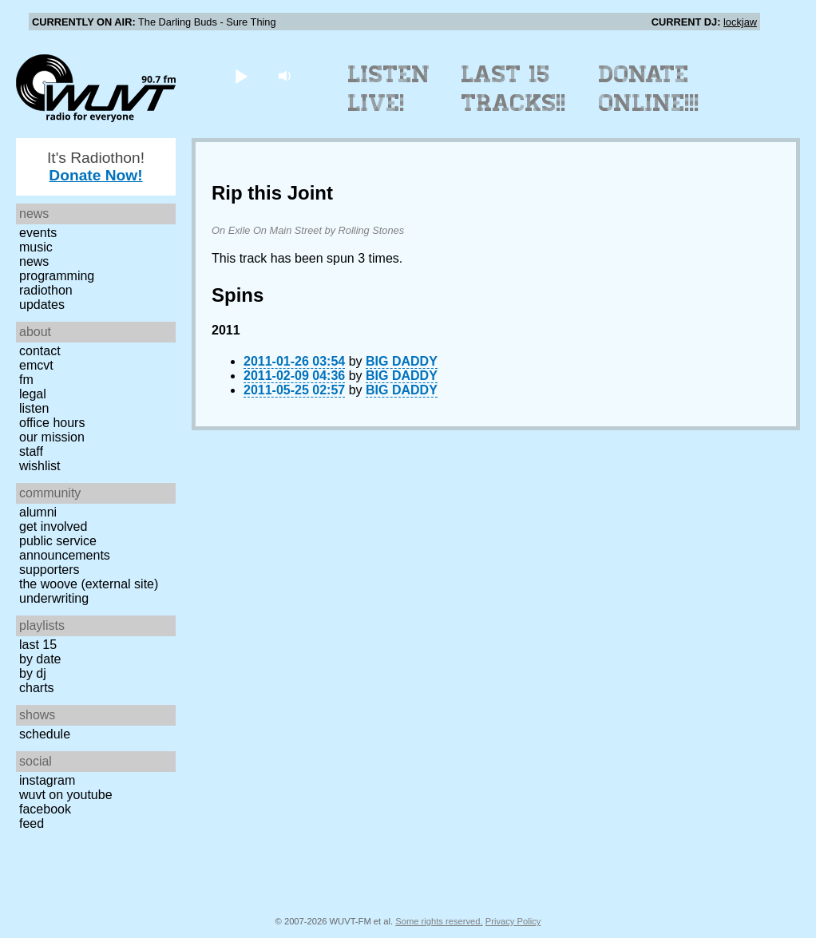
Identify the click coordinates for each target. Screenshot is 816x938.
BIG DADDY (402, 361)
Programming (56, 276)
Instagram (47, 780)
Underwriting (54, 598)
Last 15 (38, 644)
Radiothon (46, 290)
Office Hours (52, 422)
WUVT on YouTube (66, 794)
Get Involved (53, 526)
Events (38, 232)
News (34, 261)
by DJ (32, 673)
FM (26, 379)
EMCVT (36, 365)
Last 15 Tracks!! (513, 88)
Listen (34, 408)
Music (36, 247)
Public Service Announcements (64, 548)
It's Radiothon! (96, 166)
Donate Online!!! (649, 88)
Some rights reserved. (438, 921)
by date (40, 659)
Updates (42, 304)
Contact (40, 351)
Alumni (38, 512)
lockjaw (740, 22)
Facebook (45, 809)
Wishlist (40, 466)
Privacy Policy (513, 921)
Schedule (44, 734)
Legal (32, 394)
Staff (31, 451)
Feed (31, 823)
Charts (36, 688)
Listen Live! (389, 88)
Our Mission (52, 437)
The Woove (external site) (88, 584)
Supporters (49, 569)
